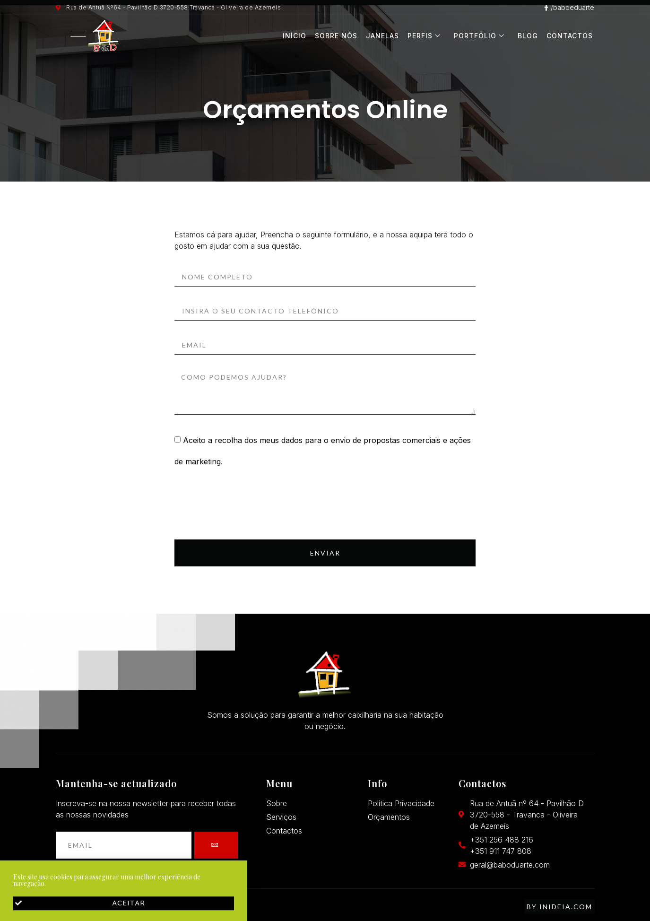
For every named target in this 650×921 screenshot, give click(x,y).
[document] (325, 460)
